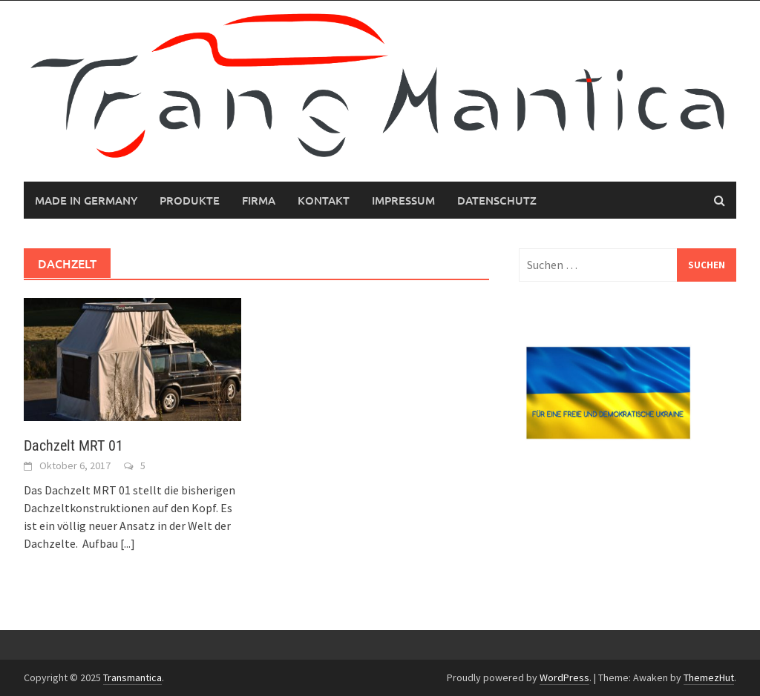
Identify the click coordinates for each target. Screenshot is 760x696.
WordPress (564, 677)
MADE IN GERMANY (86, 200)
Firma (258, 200)
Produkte (190, 200)
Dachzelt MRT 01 (73, 445)
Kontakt (324, 200)
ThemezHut (709, 677)
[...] (127, 543)
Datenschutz (497, 200)
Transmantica (132, 677)
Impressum (403, 200)
